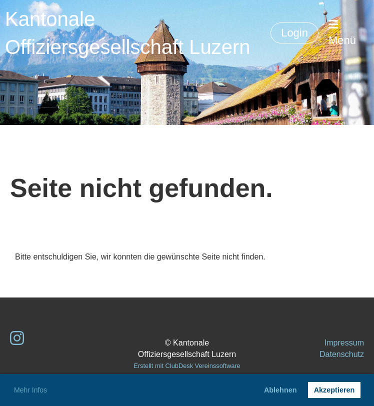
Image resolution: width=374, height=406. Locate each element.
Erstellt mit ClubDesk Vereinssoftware (187, 366)
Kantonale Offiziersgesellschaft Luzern (127, 33)
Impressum (344, 342)
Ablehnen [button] (280, 390)
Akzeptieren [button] (334, 390)
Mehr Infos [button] (30, 390)
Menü (342, 32)
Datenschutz (342, 354)
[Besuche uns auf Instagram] (17, 339)
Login (294, 32)
